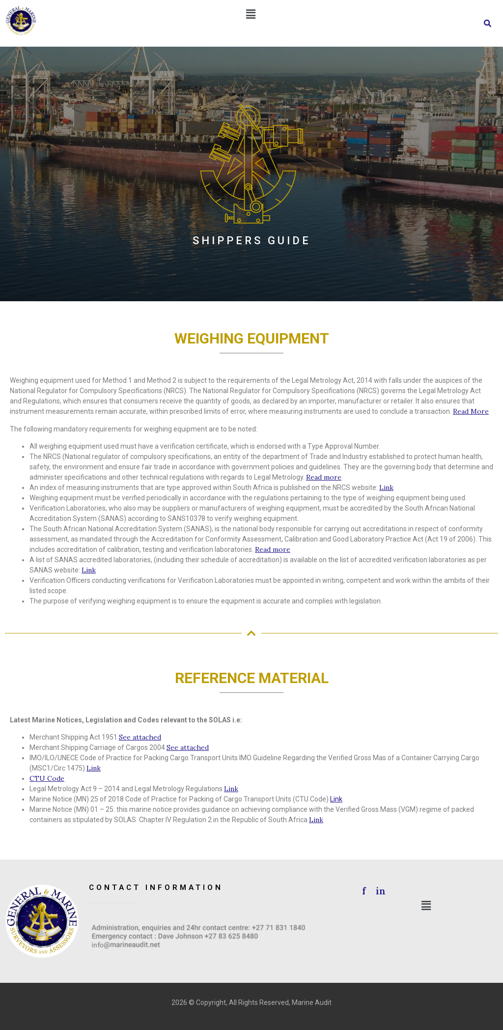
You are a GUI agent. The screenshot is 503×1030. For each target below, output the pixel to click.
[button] (250, 14)
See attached (140, 737)
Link (386, 487)
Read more (323, 477)
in (379, 891)
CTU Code (46, 778)
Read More (471, 411)
